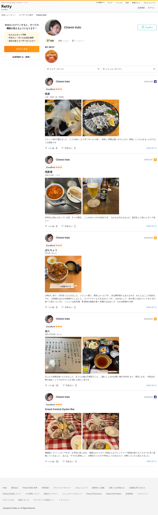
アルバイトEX (8, 500)
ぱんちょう (51, 250)
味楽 (47, 93)
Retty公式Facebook (94, 494)
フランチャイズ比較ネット (43, 500)
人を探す (99, 2)
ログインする (22, 49)
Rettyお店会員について (12, 494)
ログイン (151, 8)
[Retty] (6, 7)
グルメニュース (149, 3)
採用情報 (129, 494)
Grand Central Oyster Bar (60, 409)
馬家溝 (48, 172)
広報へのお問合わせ (117, 488)
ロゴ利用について (32, 494)
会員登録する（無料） (21, 57)
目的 (127, 3)
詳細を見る (151, 148)
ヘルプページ (142, 494)
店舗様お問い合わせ (137, 488)
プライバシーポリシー (62, 488)
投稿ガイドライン (51, 494)
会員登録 (141, 8)
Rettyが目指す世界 (30, 488)
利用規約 (45, 488)
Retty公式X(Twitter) (113, 494)
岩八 (47, 331)
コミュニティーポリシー (72, 494)
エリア (110, 3)
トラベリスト (64, 500)
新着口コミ (136, 3)
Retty (5, 488)
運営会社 (14, 488)
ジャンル (119, 3)
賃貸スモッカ (23, 500)
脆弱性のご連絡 (98, 488)
